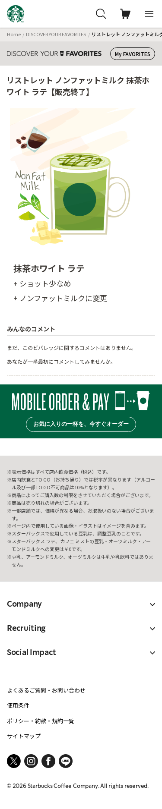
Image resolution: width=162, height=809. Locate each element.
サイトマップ (24, 736)
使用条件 (18, 705)
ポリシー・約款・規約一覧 (40, 721)
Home (14, 34)
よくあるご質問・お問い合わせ (46, 690)
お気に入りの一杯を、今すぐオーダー (81, 424)
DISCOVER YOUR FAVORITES (56, 34)
